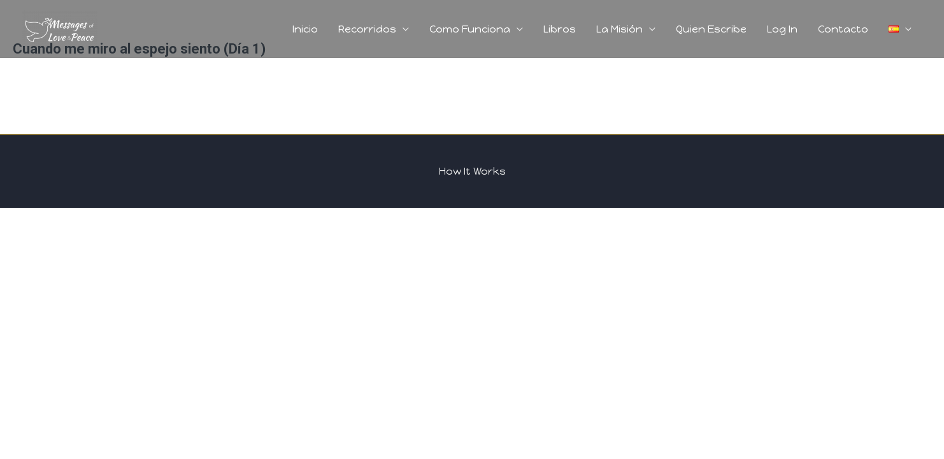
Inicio (305, 29)
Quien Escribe (711, 29)
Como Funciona (469, 29)
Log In (782, 29)
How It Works (472, 171)
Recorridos (367, 29)
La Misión (619, 29)
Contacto (843, 29)
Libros (559, 29)
